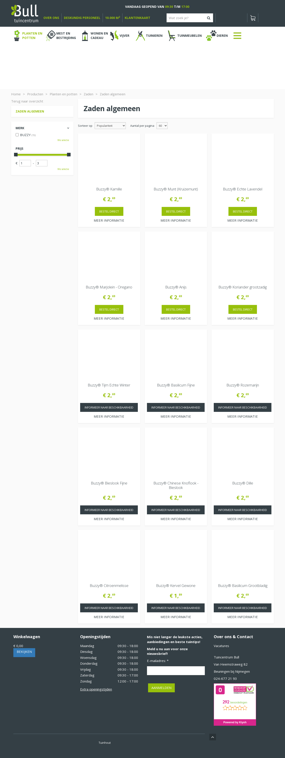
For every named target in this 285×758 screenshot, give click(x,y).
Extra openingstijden (96, 689)
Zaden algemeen (30, 111)
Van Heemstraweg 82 (231, 664)
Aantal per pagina (142, 126)
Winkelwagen (26, 636)
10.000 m (112, 18)
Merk (20, 128)
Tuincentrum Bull (226, 657)
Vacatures (221, 646)
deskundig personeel (82, 18)
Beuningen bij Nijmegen (232, 671)
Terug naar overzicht (27, 101)
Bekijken (24, 651)
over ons (51, 18)
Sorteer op (85, 126)
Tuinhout (105, 743)
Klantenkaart (137, 18)
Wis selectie (63, 140)
